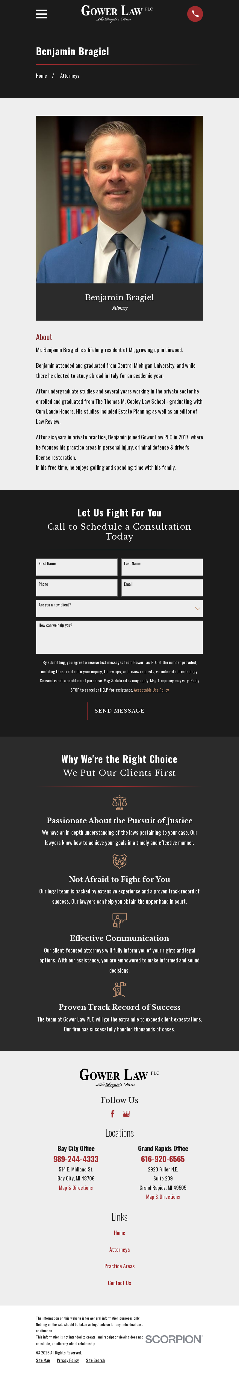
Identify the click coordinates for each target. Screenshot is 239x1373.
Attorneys (119, 1249)
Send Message (119, 711)
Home (119, 1232)
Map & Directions (76, 1187)
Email (128, 584)
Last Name (132, 563)
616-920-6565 (163, 1158)
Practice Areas (120, 1266)
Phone (43, 584)
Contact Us (119, 1283)
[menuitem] (43, 1360)
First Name (47, 563)
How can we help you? (55, 625)
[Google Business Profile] (126, 1113)
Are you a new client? (55, 604)
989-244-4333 (76, 1158)
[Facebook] (112, 1113)
